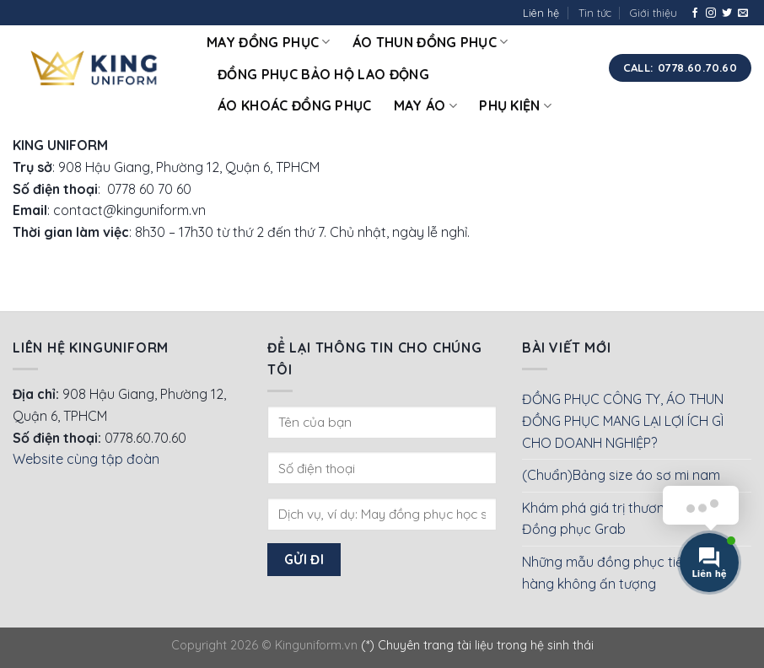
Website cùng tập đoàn (86, 458)
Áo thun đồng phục (430, 42)
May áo (425, 105)
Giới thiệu (653, 12)
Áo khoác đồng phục (295, 105)
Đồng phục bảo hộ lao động (323, 74)
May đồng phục (269, 42)
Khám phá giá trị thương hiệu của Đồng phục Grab (625, 518)
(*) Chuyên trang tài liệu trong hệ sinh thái (477, 645)
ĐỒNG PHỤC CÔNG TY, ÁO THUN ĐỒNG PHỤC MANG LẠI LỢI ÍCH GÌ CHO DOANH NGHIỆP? (623, 420)
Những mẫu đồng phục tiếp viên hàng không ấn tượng (620, 572)
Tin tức (594, 12)
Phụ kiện (515, 105)
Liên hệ (541, 12)
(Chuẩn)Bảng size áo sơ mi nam (621, 474)
